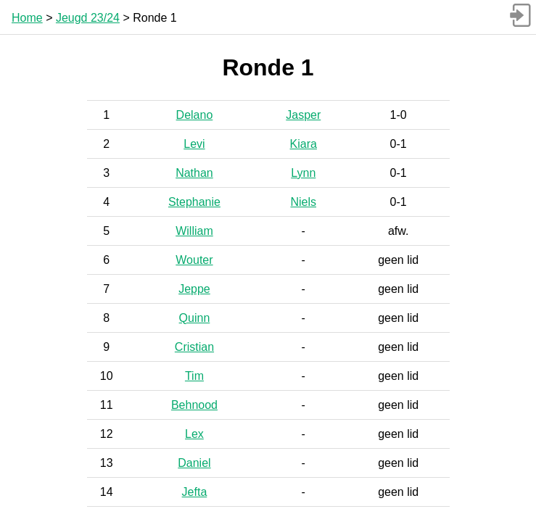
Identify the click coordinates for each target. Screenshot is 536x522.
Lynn (303, 173)
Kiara (303, 144)
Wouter (194, 260)
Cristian (194, 347)
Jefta (194, 492)
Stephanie (194, 202)
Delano (194, 115)
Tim (194, 376)
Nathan (194, 173)
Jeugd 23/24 (88, 18)
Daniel (194, 463)
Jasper (303, 115)
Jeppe (194, 289)
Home (27, 18)
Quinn (194, 318)
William (194, 231)
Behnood (194, 405)
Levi (194, 144)
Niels (303, 202)
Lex (194, 434)
